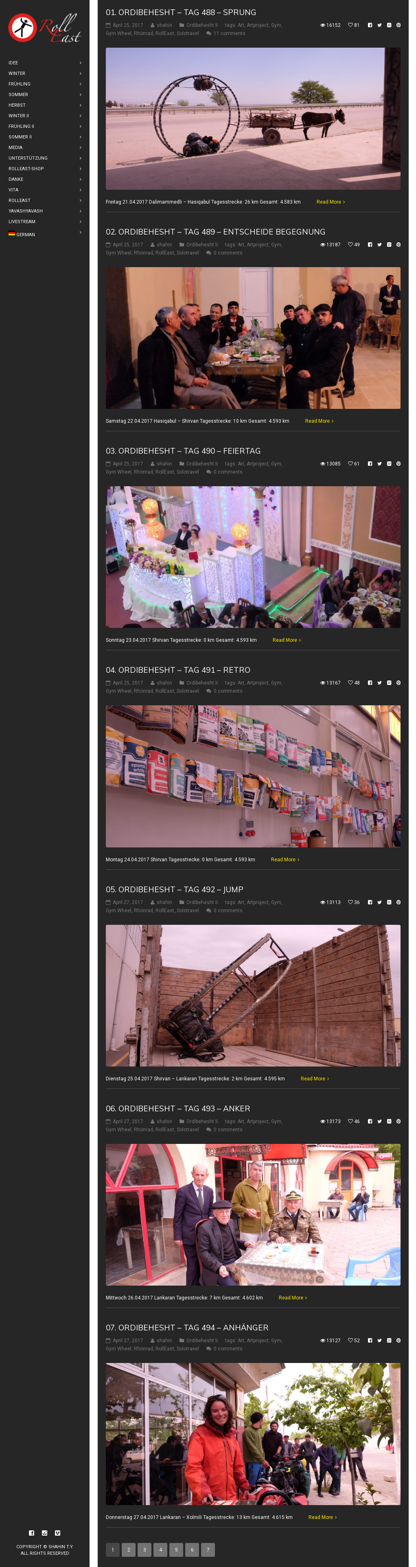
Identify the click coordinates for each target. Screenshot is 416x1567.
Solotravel (188, 33)
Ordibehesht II (202, 25)
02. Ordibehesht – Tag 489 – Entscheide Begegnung (216, 231)
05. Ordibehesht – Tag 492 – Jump (174, 889)
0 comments (228, 252)
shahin (164, 25)
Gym (276, 25)
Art (241, 25)
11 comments (229, 33)
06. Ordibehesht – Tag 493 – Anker (178, 1108)
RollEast (164, 33)
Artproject (258, 25)
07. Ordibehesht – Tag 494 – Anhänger (187, 1327)
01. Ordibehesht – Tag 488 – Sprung (181, 12)
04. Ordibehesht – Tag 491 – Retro (178, 670)
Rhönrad (143, 33)
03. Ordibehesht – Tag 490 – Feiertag (183, 451)
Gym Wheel (118, 33)
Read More (329, 201)
